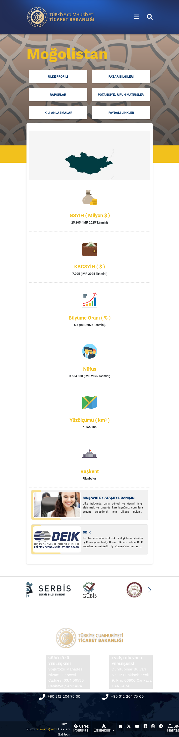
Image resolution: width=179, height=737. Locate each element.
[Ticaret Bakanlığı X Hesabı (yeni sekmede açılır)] (128, 726)
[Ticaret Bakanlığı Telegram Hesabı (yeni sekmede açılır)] (161, 726)
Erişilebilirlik (104, 728)
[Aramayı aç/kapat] (149, 17)
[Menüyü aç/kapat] (136, 17)
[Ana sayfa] (60, 16)
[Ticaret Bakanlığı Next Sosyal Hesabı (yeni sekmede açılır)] (120, 726)
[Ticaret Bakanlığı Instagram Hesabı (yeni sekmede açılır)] (153, 726)
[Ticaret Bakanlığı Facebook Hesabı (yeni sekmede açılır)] (145, 726)
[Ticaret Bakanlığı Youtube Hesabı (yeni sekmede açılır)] (137, 726)
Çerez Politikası (81, 728)
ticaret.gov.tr (46, 729)
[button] (149, 589)
